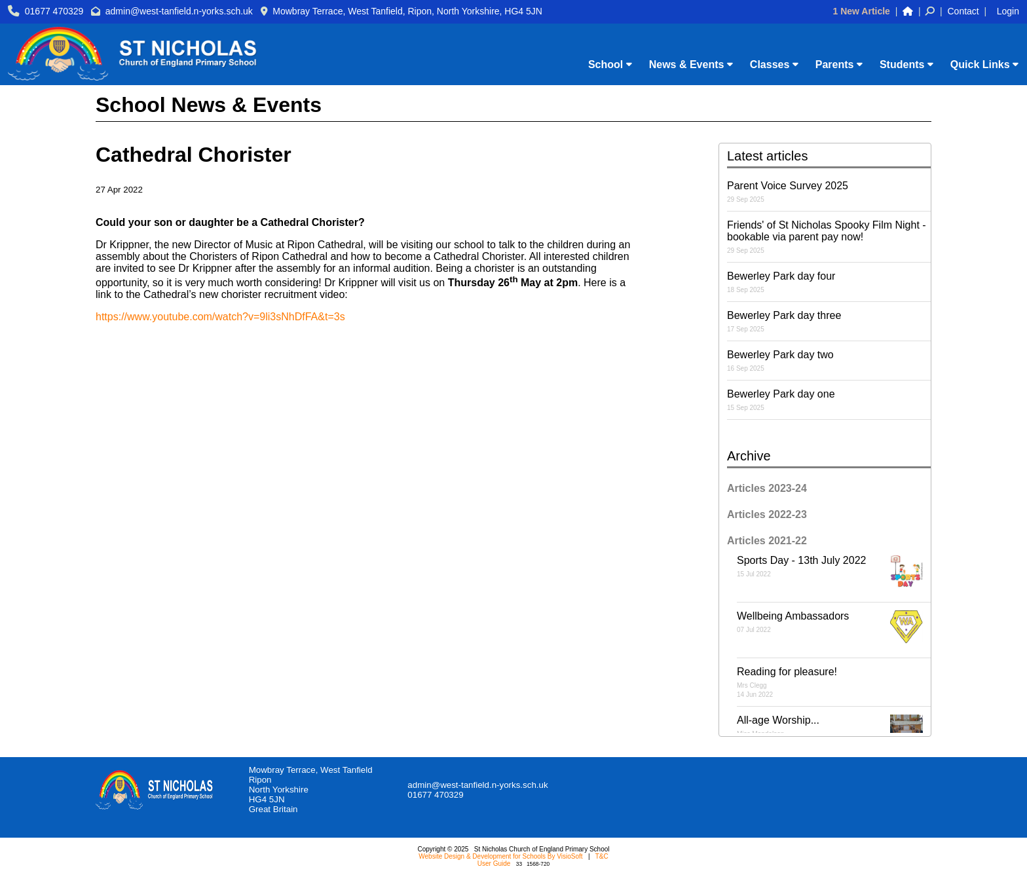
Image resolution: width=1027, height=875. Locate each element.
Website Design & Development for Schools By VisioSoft (500, 856)
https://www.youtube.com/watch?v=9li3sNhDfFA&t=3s (220, 316)
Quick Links (984, 64)
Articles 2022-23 (767, 514)
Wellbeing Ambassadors (834, 626)
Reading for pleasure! (834, 682)
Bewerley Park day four (829, 281)
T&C (601, 856)
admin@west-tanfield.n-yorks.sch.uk (179, 11)
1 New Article (860, 11)
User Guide (494, 863)
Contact (963, 11)
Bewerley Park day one (829, 399)
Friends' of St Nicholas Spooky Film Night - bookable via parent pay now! (829, 236)
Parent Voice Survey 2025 (829, 191)
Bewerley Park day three (829, 321)
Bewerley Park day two (829, 360)
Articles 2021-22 (767, 540)
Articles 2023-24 (767, 488)
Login (1008, 11)
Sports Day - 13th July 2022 (834, 571)
